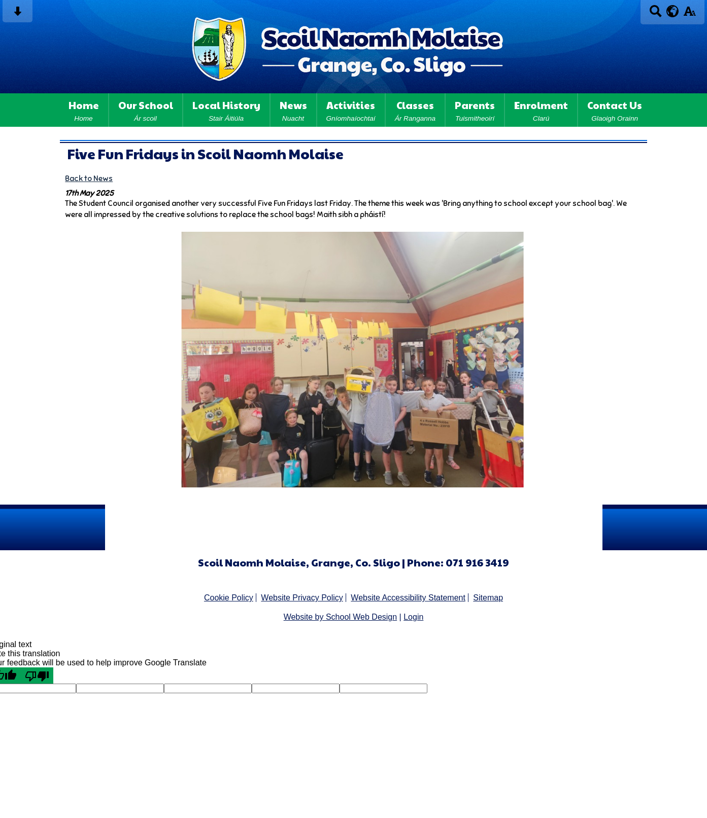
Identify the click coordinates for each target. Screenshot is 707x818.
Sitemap (488, 597)
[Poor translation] (37, 675)
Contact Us (614, 110)
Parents (475, 110)
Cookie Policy (228, 597)
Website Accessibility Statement (408, 597)
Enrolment (541, 110)
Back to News (89, 178)
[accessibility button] (689, 14)
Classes (415, 110)
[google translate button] (672, 11)
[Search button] (655, 14)
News (293, 110)
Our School (145, 110)
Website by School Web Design (340, 617)
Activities (351, 110)
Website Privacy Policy (302, 597)
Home (84, 110)
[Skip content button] (17, 14)
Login (413, 617)
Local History (226, 110)
